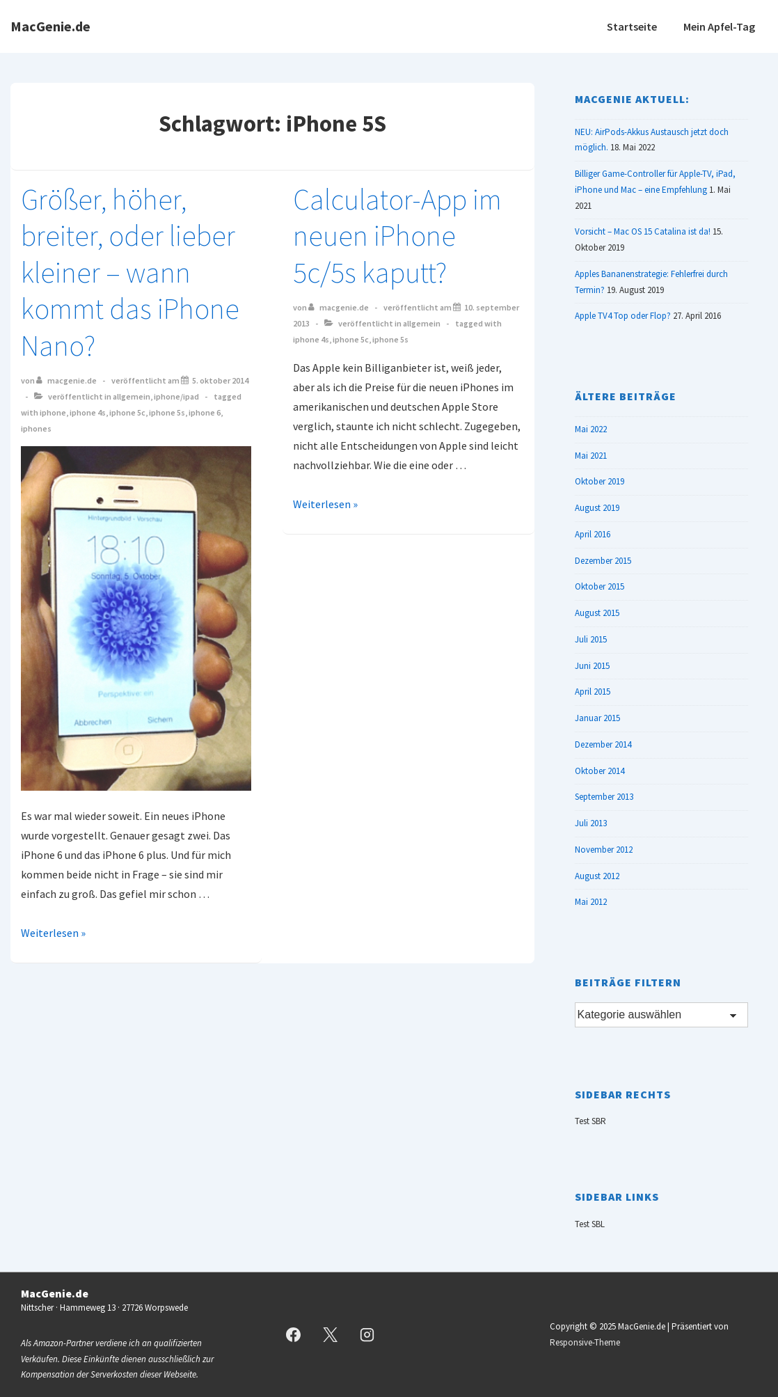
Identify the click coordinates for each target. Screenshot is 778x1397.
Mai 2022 (591, 429)
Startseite (632, 26)
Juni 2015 (592, 666)
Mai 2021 (591, 455)
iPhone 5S (167, 412)
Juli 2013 (591, 823)
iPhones (36, 428)
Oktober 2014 (599, 771)
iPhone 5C (127, 412)
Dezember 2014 (603, 744)
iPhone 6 (205, 412)
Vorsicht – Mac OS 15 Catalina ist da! (642, 231)
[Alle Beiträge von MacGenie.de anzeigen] (67, 380)
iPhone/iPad (176, 396)
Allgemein (131, 396)
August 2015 (597, 613)
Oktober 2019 (599, 481)
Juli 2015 (591, 639)
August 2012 (597, 876)
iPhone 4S (88, 412)
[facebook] (293, 1335)
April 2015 (592, 691)
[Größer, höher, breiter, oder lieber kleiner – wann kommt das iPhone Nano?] (220, 380)
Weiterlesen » (53, 933)
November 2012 (604, 849)
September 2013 (604, 797)
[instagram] (367, 1335)
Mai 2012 (591, 902)
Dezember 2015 (603, 561)
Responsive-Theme (585, 1342)
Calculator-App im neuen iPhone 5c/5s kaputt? (397, 235)
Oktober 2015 (599, 586)
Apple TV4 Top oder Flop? (623, 316)
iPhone (53, 412)
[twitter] (330, 1335)
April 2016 (592, 534)
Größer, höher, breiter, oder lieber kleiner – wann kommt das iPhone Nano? (130, 272)
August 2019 (597, 508)
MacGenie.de (50, 26)
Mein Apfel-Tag (719, 26)
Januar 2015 (597, 718)
